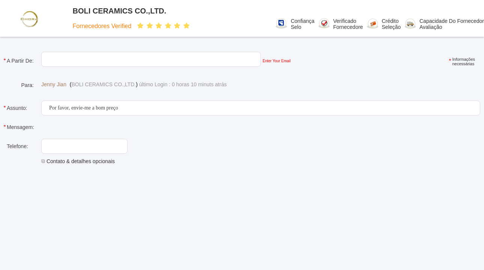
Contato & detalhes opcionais (78, 161)
